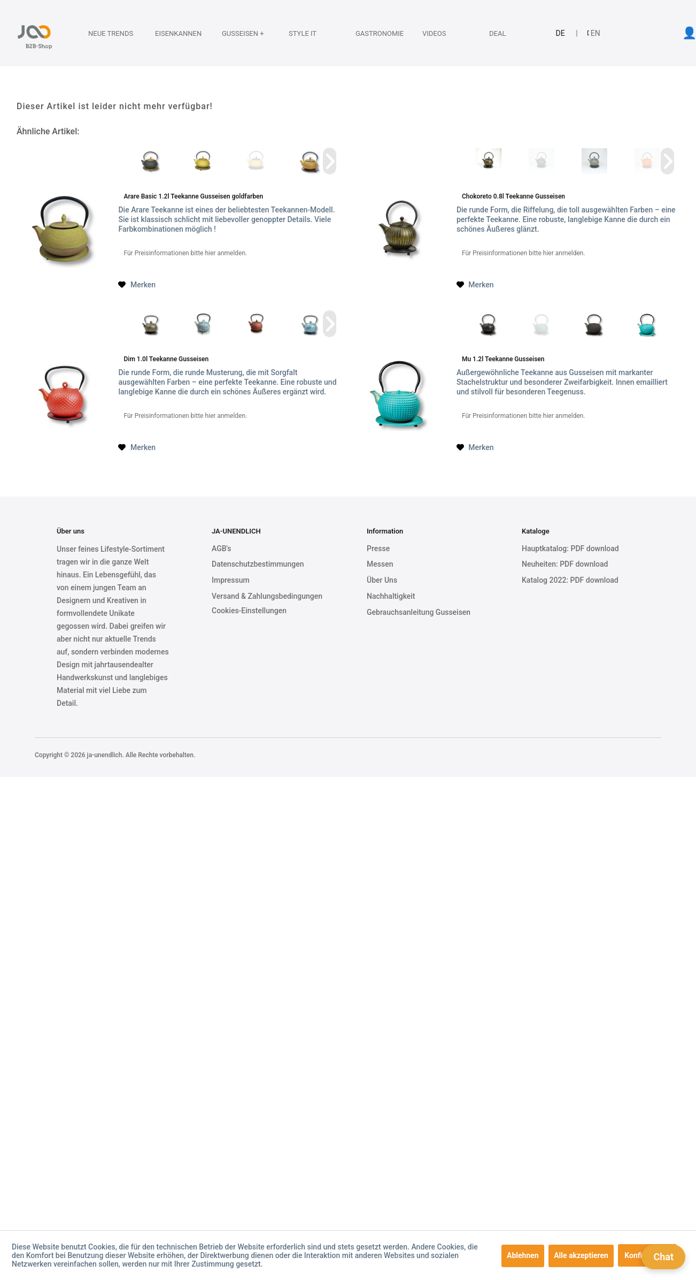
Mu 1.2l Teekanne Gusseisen (503, 359)
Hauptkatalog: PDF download (570, 548)
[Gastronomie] (371, 33)
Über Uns (382, 580)
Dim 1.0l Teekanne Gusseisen (165, 359)
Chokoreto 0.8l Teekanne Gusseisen (513, 196)
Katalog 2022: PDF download (570, 580)
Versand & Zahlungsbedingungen (267, 596)
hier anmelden (225, 253)
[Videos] (438, 33)
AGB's (221, 548)
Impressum (231, 580)
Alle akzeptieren (581, 1255)
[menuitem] (103, 33)
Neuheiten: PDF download (565, 564)
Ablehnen (523, 1255)
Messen (380, 564)
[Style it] (305, 33)
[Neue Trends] (104, 33)
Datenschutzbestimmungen (258, 564)
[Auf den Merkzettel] (137, 284)
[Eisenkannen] (171, 33)
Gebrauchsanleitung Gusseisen (418, 612)
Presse (378, 548)
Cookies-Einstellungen (249, 610)
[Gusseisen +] (238, 33)
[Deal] (505, 33)
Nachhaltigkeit (391, 596)
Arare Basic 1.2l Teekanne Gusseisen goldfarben (193, 196)
